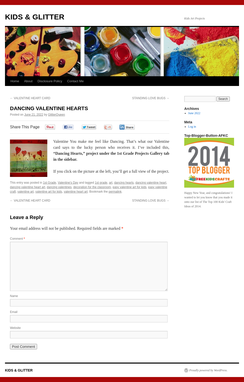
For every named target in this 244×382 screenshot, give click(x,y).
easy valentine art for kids (129, 187)
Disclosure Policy (50, 81)
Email (13, 312)
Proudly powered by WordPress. (208, 370)
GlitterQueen (56, 114)
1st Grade (49, 182)
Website (15, 328)
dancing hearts (124, 182)
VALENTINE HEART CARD (30, 98)
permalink (115, 191)
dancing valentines (59, 187)
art (111, 182)
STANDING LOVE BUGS (150, 98)
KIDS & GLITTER (34, 17)
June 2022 (194, 113)
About (28, 81)
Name (14, 296)
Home (14, 81)
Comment (17, 238)
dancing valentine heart (150, 182)
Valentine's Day (68, 182)
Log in (192, 126)
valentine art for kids (48, 191)
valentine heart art (76, 191)
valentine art (25, 191)
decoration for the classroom (92, 187)
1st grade (101, 182)
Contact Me (75, 81)
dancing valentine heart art (27, 187)
